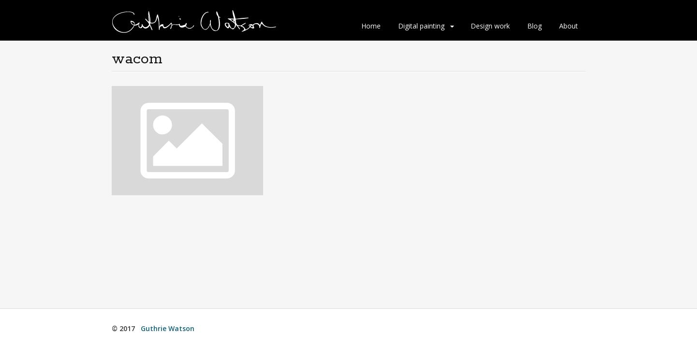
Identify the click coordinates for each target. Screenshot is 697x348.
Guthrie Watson (167, 328)
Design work (490, 25)
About (568, 25)
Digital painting (421, 25)
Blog (534, 25)
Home (371, 25)
